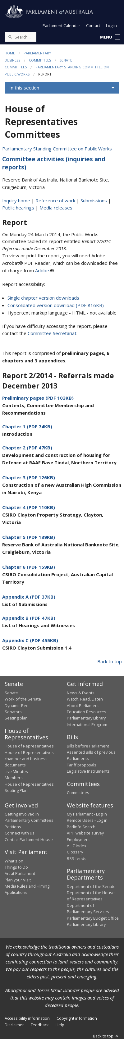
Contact (93, 25)
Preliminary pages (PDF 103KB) (38, 398)
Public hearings (18, 208)
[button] (110, 37)
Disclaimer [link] (14, 1025)
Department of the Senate (91, 886)
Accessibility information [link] (27, 1018)
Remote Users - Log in (87, 820)
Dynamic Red (17, 705)
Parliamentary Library (86, 718)
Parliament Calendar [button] (61, 25)
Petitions (13, 827)
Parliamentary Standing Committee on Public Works (57, 148)
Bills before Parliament (88, 746)
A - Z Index (76, 845)
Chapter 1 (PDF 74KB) (27, 426)
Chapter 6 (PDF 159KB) (28, 567)
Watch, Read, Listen (85, 699)
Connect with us (19, 833)
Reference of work (55, 200)
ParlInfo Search (81, 827)
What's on (14, 861)
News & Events (80, 693)
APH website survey (85, 833)
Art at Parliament (20, 873)
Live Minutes (16, 771)
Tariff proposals (81, 765)
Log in (111, 25)
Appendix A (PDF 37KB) (28, 597)
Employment (78, 839)
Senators (13, 712)
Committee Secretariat (52, 333)
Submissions (93, 200)
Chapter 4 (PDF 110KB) (28, 507)
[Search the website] (20, 37)
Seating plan (16, 718)
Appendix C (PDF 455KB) (30, 640)
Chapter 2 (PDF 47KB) (27, 447)
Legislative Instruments (88, 771)
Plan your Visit (18, 880)
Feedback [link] (40, 1025)
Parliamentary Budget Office (93, 918)
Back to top (109, 661)
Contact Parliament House (29, 839)
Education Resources (86, 712)
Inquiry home (16, 200)
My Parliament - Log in (87, 814)
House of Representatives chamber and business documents (29, 759)
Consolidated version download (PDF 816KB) (55, 305)
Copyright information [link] (77, 1018)
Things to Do (16, 867)
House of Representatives (29, 746)
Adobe (42, 270)
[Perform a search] (10, 36)
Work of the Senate (23, 699)
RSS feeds (76, 858)
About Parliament (83, 705)
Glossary (75, 852)
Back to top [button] (106, 1036)
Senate (11, 693)
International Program (87, 724)
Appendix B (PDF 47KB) (28, 618)
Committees (40, 60)
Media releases (55, 208)
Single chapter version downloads (43, 298)
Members (14, 777)
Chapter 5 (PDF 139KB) (28, 537)
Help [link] (60, 1025)
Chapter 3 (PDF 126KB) (28, 477)
